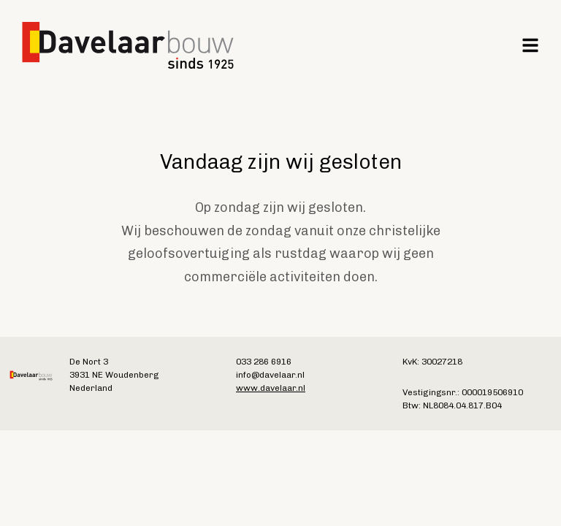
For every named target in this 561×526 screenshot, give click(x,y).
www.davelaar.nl (270, 388)
